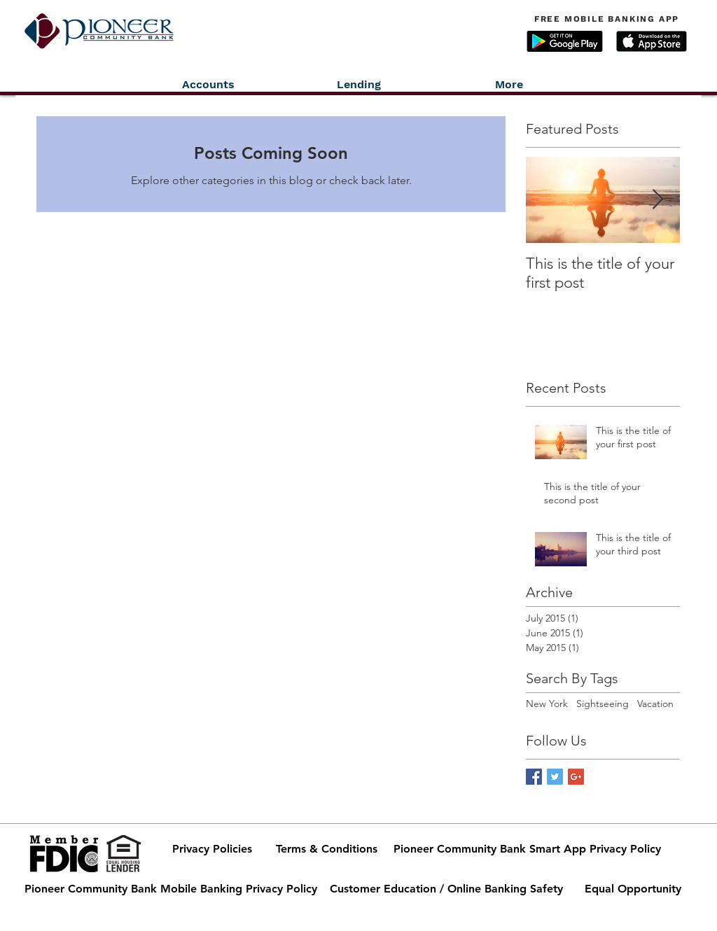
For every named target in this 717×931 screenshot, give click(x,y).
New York (547, 703)
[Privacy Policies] (212, 849)
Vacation (655, 703)
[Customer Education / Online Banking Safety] (446, 889)
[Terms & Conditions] (326, 849)
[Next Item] (657, 200)
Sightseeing (602, 703)
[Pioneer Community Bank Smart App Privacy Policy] (527, 849)
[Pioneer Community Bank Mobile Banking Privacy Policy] (170, 889)
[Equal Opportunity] (632, 889)
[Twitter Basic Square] (555, 777)
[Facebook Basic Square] (534, 777)
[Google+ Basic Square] (576, 777)
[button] (565, 41)
